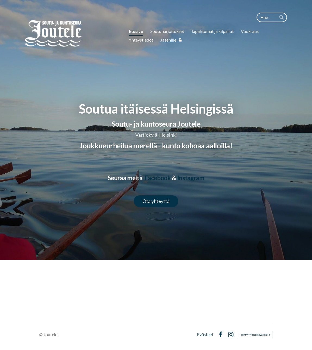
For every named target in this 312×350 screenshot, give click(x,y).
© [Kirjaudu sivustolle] (41, 334)
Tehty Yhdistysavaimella (255, 334)
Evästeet (205, 334)
